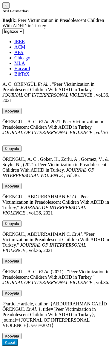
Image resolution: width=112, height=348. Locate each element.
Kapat (10, 342)
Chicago (22, 57)
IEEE (19, 41)
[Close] (6, 5)
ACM (19, 47)
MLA (19, 63)
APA (19, 52)
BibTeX (21, 73)
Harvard (22, 68)
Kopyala (12, 111)
